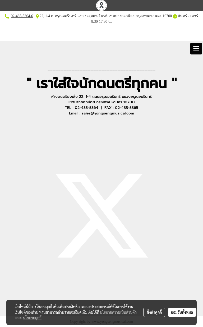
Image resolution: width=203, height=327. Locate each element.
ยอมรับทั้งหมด (182, 312)
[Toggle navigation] (196, 48)
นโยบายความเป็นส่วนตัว (118, 312)
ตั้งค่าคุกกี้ (154, 312)
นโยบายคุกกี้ (32, 317)
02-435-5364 (20, 16)
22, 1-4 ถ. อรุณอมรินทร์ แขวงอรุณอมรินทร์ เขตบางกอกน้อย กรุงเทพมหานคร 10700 (105, 16)
